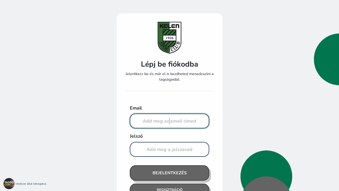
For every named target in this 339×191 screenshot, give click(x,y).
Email (136, 108)
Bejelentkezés (170, 173)
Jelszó (136, 136)
